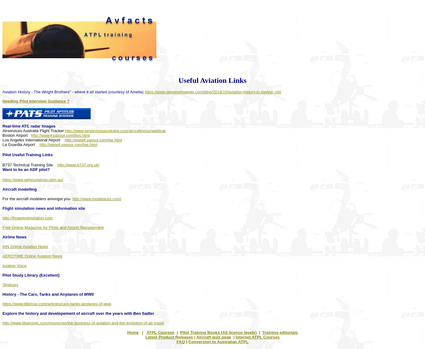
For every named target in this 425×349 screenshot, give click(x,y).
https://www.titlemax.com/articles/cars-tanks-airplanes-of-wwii (56, 304)
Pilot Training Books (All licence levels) (218, 332)
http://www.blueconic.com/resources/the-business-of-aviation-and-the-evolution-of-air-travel (83, 323)
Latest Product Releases (169, 337)
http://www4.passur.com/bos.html (60, 135)
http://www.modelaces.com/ (96, 199)
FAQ (180, 341)
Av (14, 266)
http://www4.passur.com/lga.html (68, 144)
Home (132, 332)
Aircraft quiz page (213, 337)
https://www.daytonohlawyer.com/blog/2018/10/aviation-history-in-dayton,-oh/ (213, 92)
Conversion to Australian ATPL (218, 341)
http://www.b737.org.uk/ (78, 165)
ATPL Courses (160, 332)
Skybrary (10, 284)
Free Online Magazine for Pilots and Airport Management (53, 227)
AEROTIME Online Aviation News (32, 256)
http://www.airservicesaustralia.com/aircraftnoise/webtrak (115, 130)
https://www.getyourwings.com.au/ (32, 179)
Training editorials (280, 332)
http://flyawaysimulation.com (27, 218)
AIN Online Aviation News (25, 246)
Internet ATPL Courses (258, 337)
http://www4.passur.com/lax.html (93, 140)
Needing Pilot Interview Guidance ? (35, 101)
